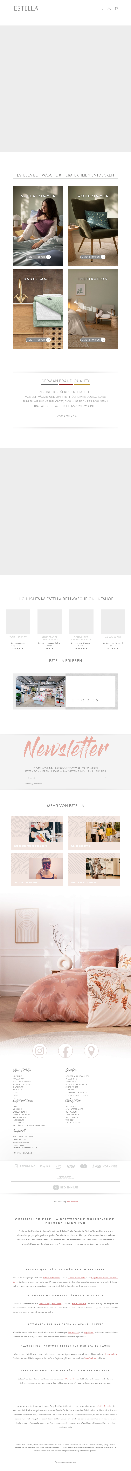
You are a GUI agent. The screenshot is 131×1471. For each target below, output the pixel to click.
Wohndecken (71, 1378)
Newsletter (71, 1081)
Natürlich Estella (22, 1081)
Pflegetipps (71, 1078)
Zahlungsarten (21, 1112)
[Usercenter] (109, 8)
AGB (15, 1106)
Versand (17, 1109)
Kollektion (18, 1078)
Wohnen (70, 1120)
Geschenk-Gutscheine (77, 1084)
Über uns (17, 1076)
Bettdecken (73, 1332)
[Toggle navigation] (16, 22)
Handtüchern (111, 1354)
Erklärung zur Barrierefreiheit (29, 1125)
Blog (15, 1095)
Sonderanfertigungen (78, 1076)
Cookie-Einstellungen (77, 1095)
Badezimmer (72, 1117)
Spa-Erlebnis (90, 1358)
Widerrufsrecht (21, 1114)
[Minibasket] (116, 8)
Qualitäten (18, 1087)
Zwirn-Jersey (44, 1303)
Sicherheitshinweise (76, 1092)
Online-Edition (73, 1122)
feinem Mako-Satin (76, 1277)
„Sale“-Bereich (103, 1406)
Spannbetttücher (74, 1109)
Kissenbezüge (72, 1114)
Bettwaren (71, 1112)
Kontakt (70, 1089)
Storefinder (72, 1087)
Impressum (18, 1120)
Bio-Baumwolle (79, 1303)
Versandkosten (72, 1201)
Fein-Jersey (56, 1303)
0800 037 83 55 (19, 1139)
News (15, 1092)
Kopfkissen (89, 1332)
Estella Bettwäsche (51, 1277)
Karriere (17, 1089)
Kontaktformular (22, 1153)
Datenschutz (19, 1122)
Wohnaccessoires (22, 1084)
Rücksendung (20, 1117)
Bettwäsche (72, 1106)
